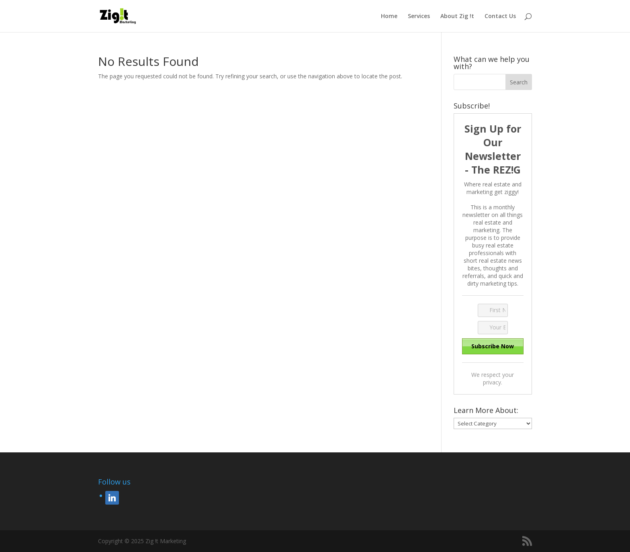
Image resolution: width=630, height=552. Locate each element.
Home (389, 16)
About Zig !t (457, 16)
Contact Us (500, 16)
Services (419, 16)
